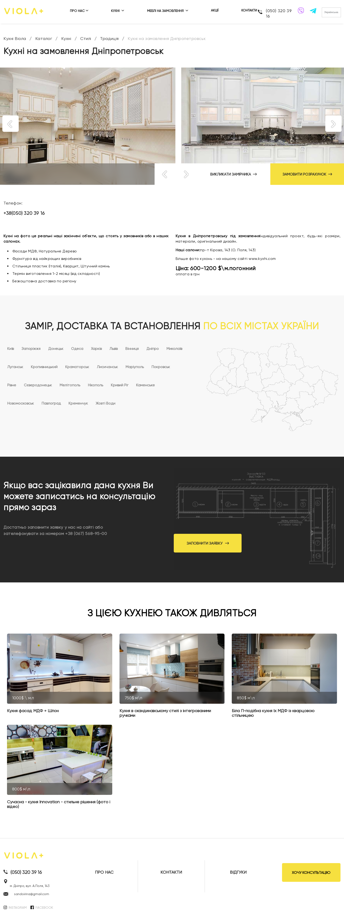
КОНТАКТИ (249, 10)
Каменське (145, 385)
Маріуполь (135, 367)
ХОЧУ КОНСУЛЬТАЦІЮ (311, 872)
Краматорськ (77, 367)
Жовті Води (105, 403)
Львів (113, 348)
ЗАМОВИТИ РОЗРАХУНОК (307, 174)
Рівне (11, 385)
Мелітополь (70, 385)
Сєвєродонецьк (38, 385)
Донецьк (55, 348)
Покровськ (161, 367)
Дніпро (152, 348)
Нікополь (95, 385)
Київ (10, 348)
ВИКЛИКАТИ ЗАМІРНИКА (233, 174)
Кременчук (78, 403)
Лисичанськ (107, 367)
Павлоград (51, 403)
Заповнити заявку (208, 543)
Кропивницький (44, 367)
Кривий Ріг (119, 385)
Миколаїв (174, 348)
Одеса (77, 348)
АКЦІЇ (214, 10)
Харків (96, 348)
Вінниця (132, 348)
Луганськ (15, 367)
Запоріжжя (31, 348)
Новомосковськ (20, 403)
